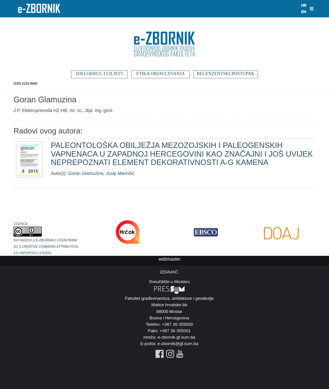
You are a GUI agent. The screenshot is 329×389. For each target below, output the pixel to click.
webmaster (169, 259)
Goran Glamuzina (85, 173)
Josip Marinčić (120, 173)
